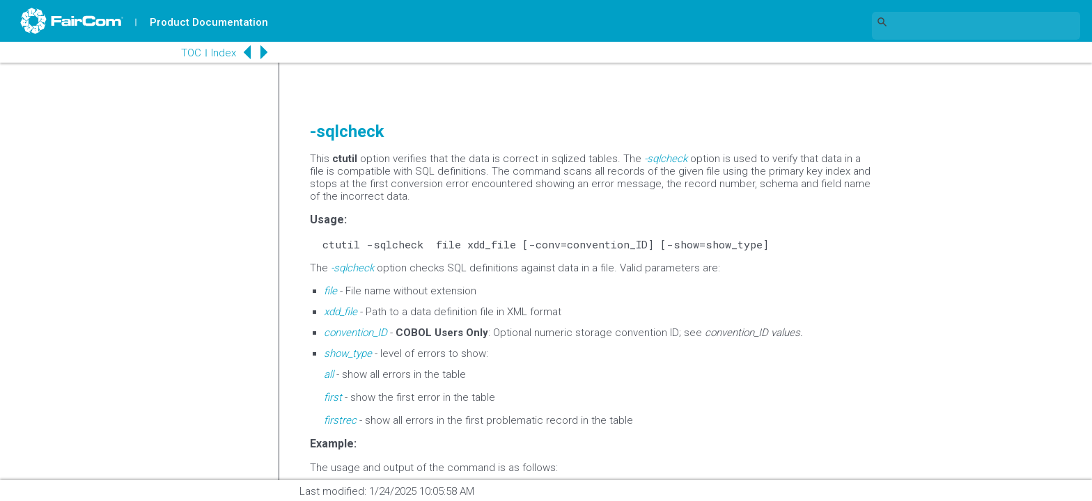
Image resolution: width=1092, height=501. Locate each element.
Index (213, 53)
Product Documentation (209, 22)
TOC (181, 53)
